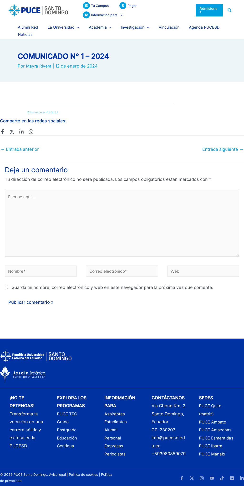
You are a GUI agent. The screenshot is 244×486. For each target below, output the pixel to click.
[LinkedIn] (242, 477)
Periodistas (115, 448)
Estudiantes (116, 417)
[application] (182, 10)
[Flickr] (232, 477)
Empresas (114, 441)
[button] (209, 10)
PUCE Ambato (213, 417)
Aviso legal (57, 473)
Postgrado (67, 425)
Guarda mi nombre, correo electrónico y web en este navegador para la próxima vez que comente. (112, 282)
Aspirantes (115, 409)
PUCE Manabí (213, 457)
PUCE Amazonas (216, 425)
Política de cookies (83, 473)
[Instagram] (202, 477)
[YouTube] (212, 477)
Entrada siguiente (223, 139)
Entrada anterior (19, 139)
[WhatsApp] (27, 122)
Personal (113, 432)
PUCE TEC (67, 409)
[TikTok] (222, 477)
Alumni (111, 425)
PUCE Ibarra (211, 448)
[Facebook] (2, 122)
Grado (63, 417)
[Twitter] (10, 122)
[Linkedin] (19, 122)
